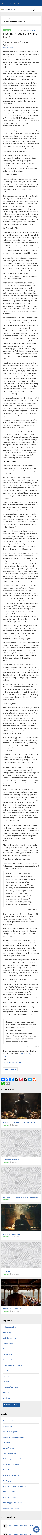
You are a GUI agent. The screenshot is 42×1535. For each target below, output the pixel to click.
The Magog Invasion (10, 1481)
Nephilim (6, 1371)
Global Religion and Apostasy (13, 1459)
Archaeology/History (10, 1327)
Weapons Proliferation (11, 1508)
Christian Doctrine (9, 1338)
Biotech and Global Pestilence (13, 1437)
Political (6, 1381)
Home (5, 19)
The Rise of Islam (9, 1491)
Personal (7, 30)
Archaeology (7, 1426)
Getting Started (8, 1354)
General (5, 1349)
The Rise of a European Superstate (15, 1486)
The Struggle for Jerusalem (12, 1502)
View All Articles (12, 1405)
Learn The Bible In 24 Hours (12, 1365)
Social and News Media (11, 1464)
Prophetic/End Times (10, 1387)
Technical (6, 1392)
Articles (25, 19)
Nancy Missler (30, 30)
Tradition (6, 1398)
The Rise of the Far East (11, 1497)
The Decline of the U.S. (11, 1475)
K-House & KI (7, 1360)
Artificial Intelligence (10, 1431)
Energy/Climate (8, 1448)
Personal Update (15, 19)
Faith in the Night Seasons (12, 1062)
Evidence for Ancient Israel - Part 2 (21, 1526)
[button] (36, 1529)
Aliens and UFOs (8, 1421)
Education (6, 1442)
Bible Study (7, 1332)
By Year (32, 19)
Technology (7, 1470)
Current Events (8, 1343)
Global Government (9, 1453)
